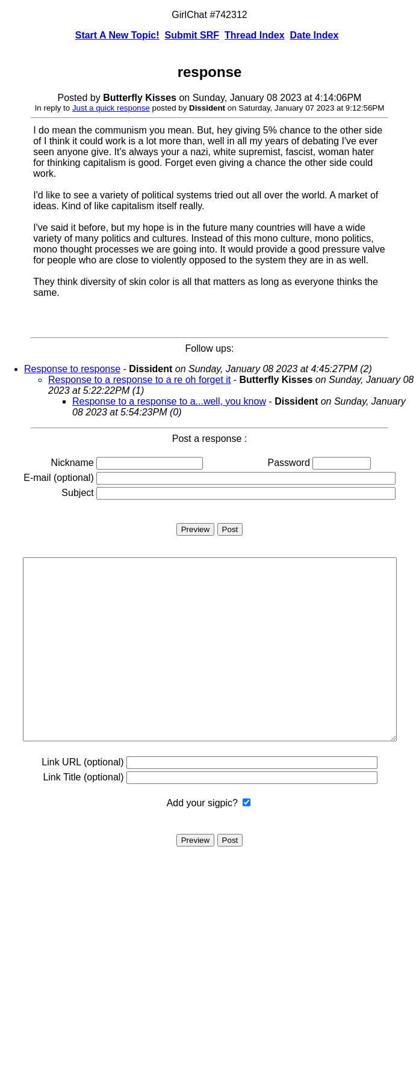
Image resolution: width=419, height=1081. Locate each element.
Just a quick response (111, 107)
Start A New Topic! (117, 35)
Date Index (314, 35)
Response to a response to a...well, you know (169, 401)
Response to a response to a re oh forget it (139, 380)
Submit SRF (191, 35)
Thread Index (255, 35)
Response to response (72, 369)
